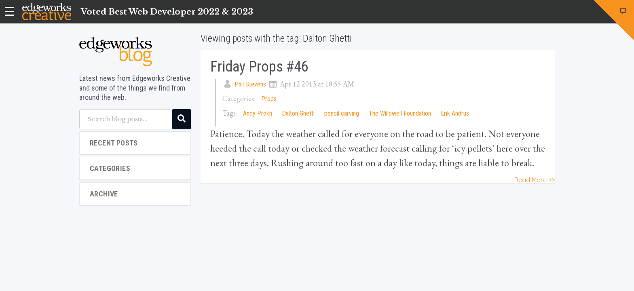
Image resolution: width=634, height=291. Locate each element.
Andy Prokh (257, 113)
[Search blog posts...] (125, 119)
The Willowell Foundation (400, 113)
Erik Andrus (455, 113)
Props (269, 99)
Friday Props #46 (259, 66)
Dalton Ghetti (298, 113)
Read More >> (534, 180)
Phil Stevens (250, 84)
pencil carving (341, 113)
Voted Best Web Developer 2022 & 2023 (167, 12)
